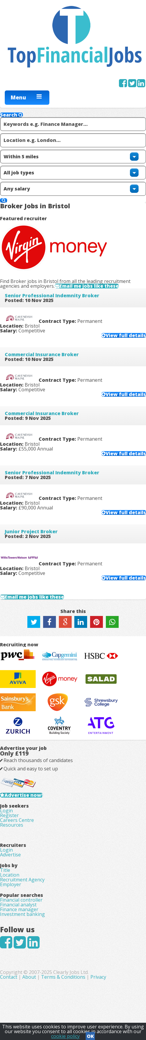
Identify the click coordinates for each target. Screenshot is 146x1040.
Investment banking (22, 914)
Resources (11, 825)
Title (5, 870)
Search (11, 114)
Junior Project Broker (31, 531)
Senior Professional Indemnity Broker (52, 295)
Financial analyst (18, 904)
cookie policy (65, 1036)
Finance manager (19, 909)
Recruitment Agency (22, 879)
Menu (18, 97)
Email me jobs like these (89, 286)
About (29, 977)
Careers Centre (17, 820)
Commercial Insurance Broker (42, 354)
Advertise (10, 854)
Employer (10, 884)
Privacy (98, 977)
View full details (126, 335)
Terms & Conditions (63, 977)
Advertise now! (23, 795)
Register (9, 815)
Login (6, 810)
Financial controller (21, 900)
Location (9, 875)
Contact (9, 977)
